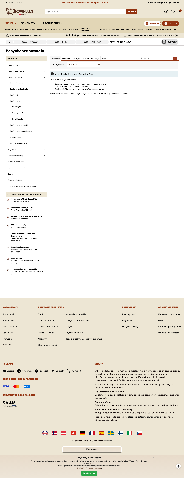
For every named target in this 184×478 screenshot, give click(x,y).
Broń (7, 29)
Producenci (51, 23)
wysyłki (108, 440)
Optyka (149, 29)
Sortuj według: (59, 64)
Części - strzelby (58, 29)
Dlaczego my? (129, 314)
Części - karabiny (20, 29)
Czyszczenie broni (163, 29)
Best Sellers (8, 320)
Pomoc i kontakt (15, 2)
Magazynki (73, 29)
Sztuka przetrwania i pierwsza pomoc (84, 339)
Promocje (173, 23)
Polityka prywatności (93, 468)
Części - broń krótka (39, 29)
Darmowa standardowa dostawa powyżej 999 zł (86, 2)
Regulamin (127, 320)
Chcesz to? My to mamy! (20, 201)
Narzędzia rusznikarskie (132, 29)
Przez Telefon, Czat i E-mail (21, 210)
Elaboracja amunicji (85, 29)
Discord (8, 371)
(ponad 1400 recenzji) (100, 35)
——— (175, 29)
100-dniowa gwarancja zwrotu (163, 2)
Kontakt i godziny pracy (170, 326)
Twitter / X (74, 371)
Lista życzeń (174, 11)
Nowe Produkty (10, 326)
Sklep (9, 23)
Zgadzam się (89, 473)
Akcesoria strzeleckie (109, 29)
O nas (161, 320)
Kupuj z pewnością (18, 227)
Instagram (24, 371)
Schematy (28, 23)
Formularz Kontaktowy (169, 314)
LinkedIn (57, 371)
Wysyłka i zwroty (130, 326)
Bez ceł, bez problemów (20, 219)
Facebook (41, 371)
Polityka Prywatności (168, 333)
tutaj (92, 463)
